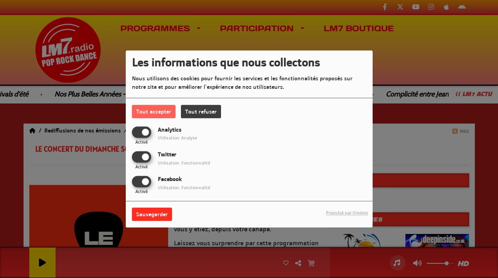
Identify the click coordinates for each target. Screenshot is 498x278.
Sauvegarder (152, 214)
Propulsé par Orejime (347, 213)
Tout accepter (153, 111)
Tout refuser (201, 111)
